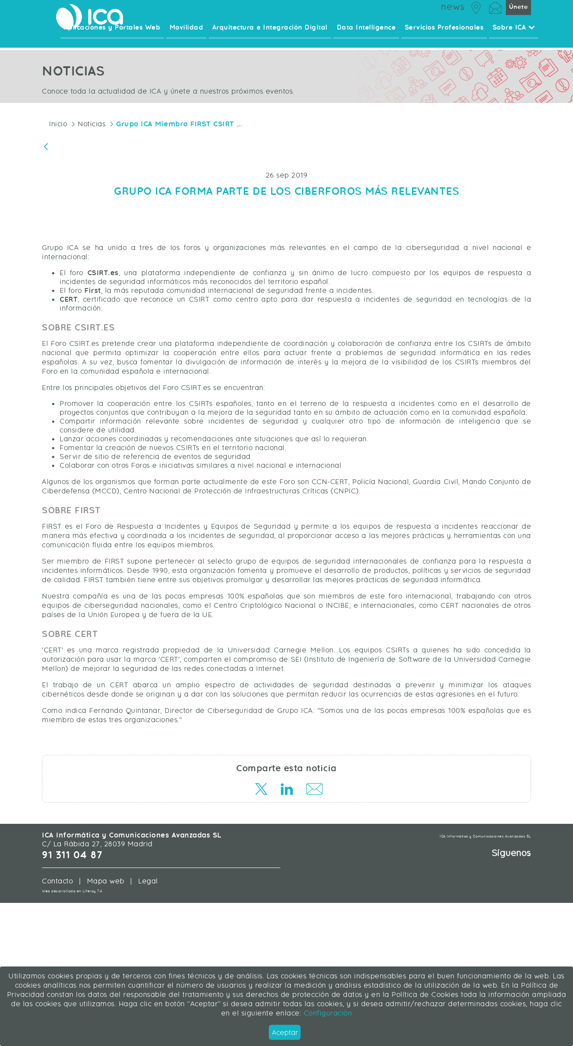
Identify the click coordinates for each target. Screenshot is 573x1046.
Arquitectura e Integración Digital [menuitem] (274, 37)
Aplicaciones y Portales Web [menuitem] (120, 37)
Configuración (326, 1013)
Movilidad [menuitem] (193, 37)
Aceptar (285, 1032)
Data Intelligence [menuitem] (369, 37)
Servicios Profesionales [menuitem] (446, 37)
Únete (518, 15)
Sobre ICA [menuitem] (514, 37)
